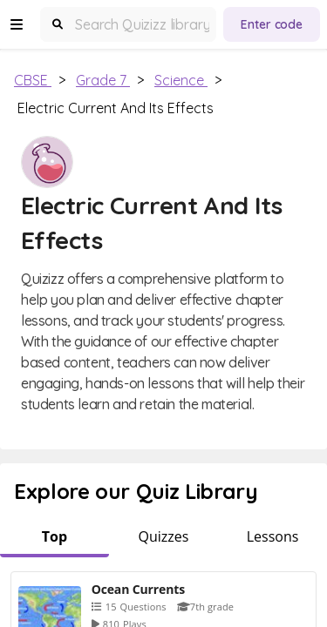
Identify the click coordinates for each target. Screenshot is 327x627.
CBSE (32, 80)
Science (181, 80)
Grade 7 (103, 80)
